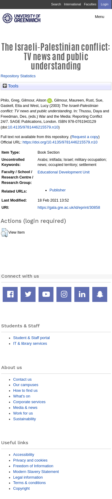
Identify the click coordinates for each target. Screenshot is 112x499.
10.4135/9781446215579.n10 (33, 127)
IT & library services (30, 343)
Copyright (21, 488)
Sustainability (24, 419)
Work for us (23, 413)
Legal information (28, 477)
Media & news (25, 407)
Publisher (58, 190)
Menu (99, 17)
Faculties (90, 4)
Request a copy (84, 136)
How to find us (25, 390)
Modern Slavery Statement (36, 471)
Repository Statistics (18, 76)
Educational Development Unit (64, 172)
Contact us (22, 379)
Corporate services (29, 402)
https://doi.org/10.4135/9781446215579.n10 (59, 142)
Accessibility (23, 454)
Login (104, 4)
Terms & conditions (29, 482)
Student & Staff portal (31, 337)
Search (56, 4)
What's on (21, 396)
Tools (11, 86)
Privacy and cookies (30, 460)
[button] (4, 232)
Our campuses (25, 384)
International (72, 4)
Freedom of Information (33, 466)
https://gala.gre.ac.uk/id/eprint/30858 (69, 207)
